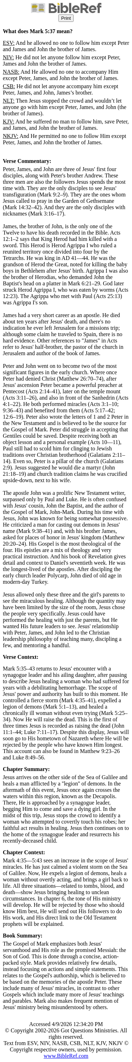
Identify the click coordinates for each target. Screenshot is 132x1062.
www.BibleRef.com (66, 1056)
